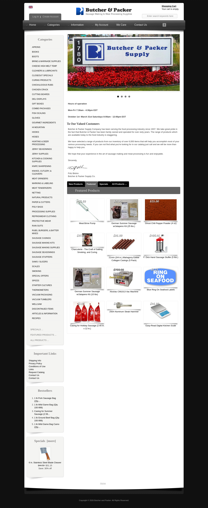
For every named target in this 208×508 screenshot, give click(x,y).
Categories (53, 24)
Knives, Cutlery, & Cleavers (42, 172)
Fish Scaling (39, 113)
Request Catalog (37, 372)
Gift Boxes (38, 104)
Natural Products (42, 197)
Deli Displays (39, 99)
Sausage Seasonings (43, 252)
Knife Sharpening (41, 166)
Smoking (36, 271)
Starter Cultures (42, 285)
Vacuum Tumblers (42, 299)
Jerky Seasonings (42, 149)
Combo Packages (41, 108)
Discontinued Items (42, 309)
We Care (121, 24)
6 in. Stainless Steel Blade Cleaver (45, 461)
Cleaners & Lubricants (44, 71)
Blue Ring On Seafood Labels (161, 289)
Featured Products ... (43, 335)
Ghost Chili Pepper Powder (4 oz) (161, 223)
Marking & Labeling (42, 183)
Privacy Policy (35, 363)
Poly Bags (37, 207)
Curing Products (41, 80)
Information (77, 24)
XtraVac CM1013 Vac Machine (124, 291)
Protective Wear (41, 221)
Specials (103, 184)
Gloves (36, 118)
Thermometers (40, 290)
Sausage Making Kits (43, 243)
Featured (91, 184)
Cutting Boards (40, 94)
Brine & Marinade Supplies (46, 61)
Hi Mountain (38, 127)
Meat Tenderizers (42, 188)
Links (31, 369)
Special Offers (40, 276)
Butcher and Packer (102, 500)
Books (35, 52)
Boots (35, 56)
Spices (35, 280)
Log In (35, 16)
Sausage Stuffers (42, 257)
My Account (101, 24)
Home (32, 24)
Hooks (35, 132)
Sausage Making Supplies (46, 247)
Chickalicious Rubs (42, 85)
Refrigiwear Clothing (44, 216)
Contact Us (140, 24)
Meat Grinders (40, 178)
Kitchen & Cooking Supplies (42, 160)
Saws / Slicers (40, 262)
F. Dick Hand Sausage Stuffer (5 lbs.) (160, 257)
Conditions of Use (37, 366)
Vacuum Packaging (42, 295)
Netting (36, 193)
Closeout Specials (42, 75)
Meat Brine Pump (87, 223)
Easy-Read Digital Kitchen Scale (161, 325)
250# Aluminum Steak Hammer (124, 311)
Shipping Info (35, 360)
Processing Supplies (43, 211)
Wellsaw (37, 304)
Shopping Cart (169, 6)
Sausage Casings (41, 238)
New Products (76, 184)
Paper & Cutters (41, 202)
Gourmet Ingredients (44, 123)
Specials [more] (45, 441)
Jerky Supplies (40, 154)
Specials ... (36, 329)
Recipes (36, 318)
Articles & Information (44, 313)
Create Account (50, 16)
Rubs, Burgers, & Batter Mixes (45, 232)
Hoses (35, 137)
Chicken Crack (40, 89)
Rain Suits (37, 226)
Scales (36, 266)
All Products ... (39, 340)
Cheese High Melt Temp (44, 66)
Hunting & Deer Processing (40, 143)
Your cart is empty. (170, 9)
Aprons (36, 47)
